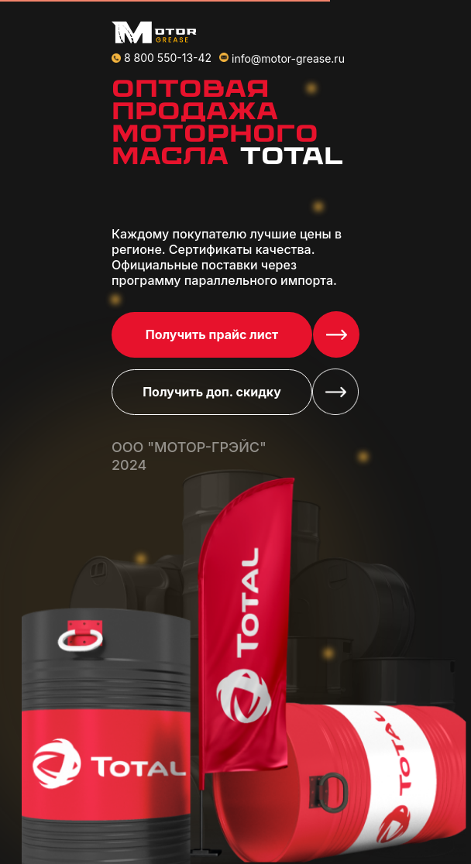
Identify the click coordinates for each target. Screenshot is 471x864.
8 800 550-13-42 (167, 57)
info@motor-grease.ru (288, 58)
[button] (336, 334)
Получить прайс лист (212, 334)
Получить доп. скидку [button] (212, 391)
